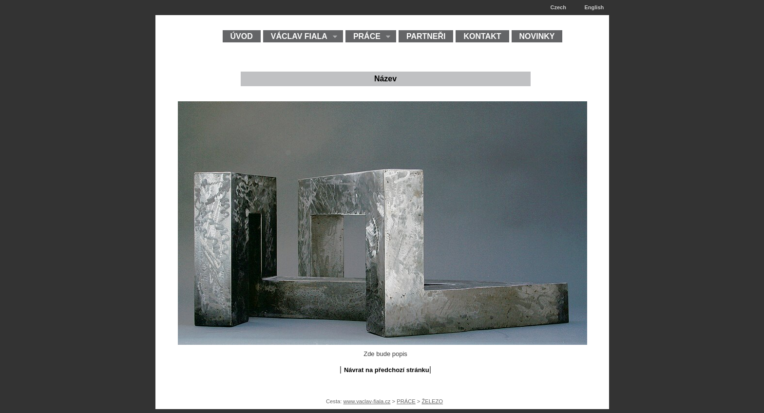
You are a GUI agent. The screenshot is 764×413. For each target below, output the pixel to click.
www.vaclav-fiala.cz (366, 401)
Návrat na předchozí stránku (386, 370)
